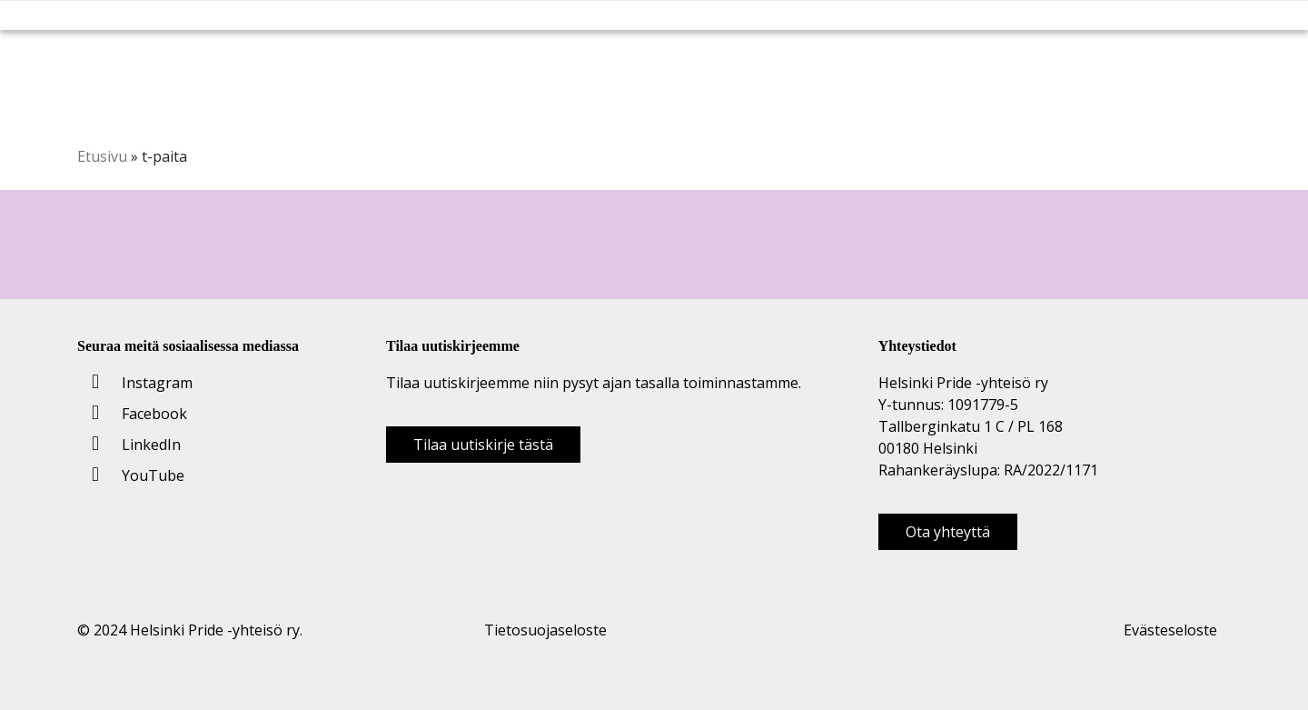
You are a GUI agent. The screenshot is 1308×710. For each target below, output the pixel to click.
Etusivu (102, 156)
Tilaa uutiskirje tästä (483, 445)
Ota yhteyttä (948, 532)
